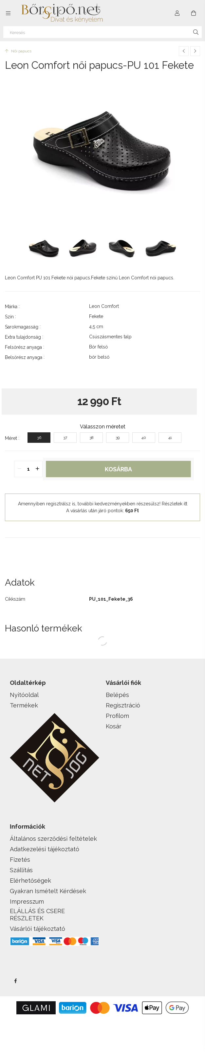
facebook (15, 980)
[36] (39, 437)
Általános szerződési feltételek (53, 838)
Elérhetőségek (30, 880)
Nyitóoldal (24, 694)
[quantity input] (28, 469)
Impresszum (27, 901)
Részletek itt (174, 503)
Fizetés (20, 859)
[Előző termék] (184, 51)
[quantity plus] (37, 469)
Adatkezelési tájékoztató (44, 849)
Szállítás (21, 870)
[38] (91, 437)
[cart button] (193, 13)
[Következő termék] (195, 51)
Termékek (24, 705)
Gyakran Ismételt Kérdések (48, 891)
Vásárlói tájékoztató (37, 928)
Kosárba (118, 469)
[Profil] (177, 13)
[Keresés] (102, 32)
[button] (102, 548)
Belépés (117, 694)
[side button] (8, 13)
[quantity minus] (19, 469)
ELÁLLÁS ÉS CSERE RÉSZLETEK (37, 915)
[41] (169, 437)
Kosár (113, 726)
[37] (65, 437)
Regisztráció (123, 705)
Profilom (117, 715)
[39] (117, 437)
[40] (143, 437)
